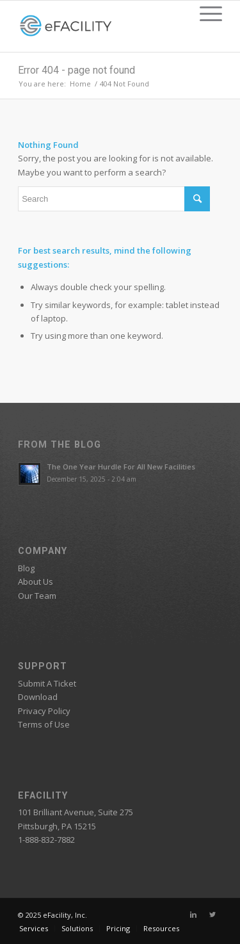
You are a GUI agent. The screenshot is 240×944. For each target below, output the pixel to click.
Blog (26, 568)
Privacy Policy (44, 711)
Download (38, 697)
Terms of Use (44, 724)
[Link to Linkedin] (193, 914)
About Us (35, 581)
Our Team (37, 595)
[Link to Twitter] (212, 914)
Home (80, 83)
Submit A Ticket (47, 683)
